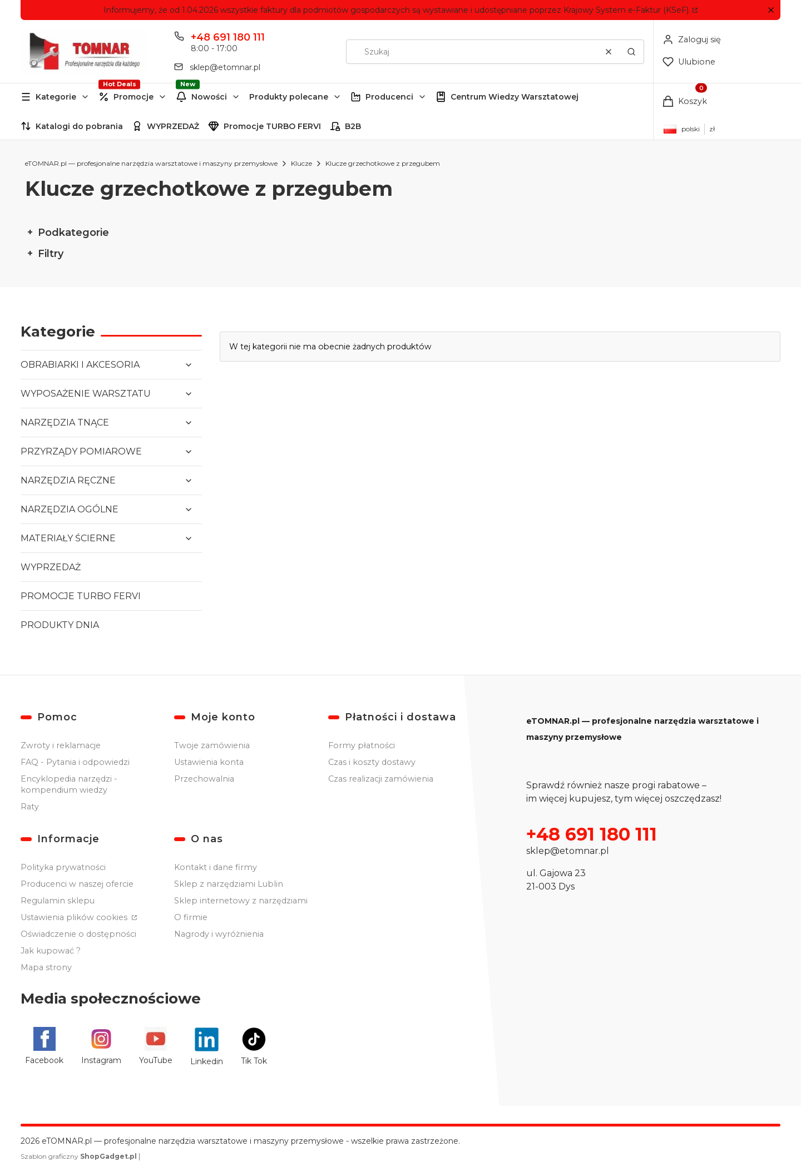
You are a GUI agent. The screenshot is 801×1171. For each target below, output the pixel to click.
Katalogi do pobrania (79, 126)
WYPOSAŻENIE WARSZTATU (86, 393)
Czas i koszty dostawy (372, 762)
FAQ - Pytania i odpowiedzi (75, 762)
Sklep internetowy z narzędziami (241, 901)
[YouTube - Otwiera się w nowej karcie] (156, 1046)
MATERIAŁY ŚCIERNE (68, 538)
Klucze (301, 163)
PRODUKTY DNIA (60, 625)
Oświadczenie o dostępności (78, 934)
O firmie (190, 917)
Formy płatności (361, 745)
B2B (353, 126)
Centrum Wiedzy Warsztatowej (514, 97)
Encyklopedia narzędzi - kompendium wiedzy (69, 784)
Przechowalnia (204, 779)
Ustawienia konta (209, 762)
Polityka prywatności (63, 867)
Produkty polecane (288, 97)
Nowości (209, 97)
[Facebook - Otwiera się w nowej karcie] (44, 1046)
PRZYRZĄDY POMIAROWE (81, 451)
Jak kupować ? (51, 951)
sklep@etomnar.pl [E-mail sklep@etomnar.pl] (225, 67)
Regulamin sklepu (58, 901)
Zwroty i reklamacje (61, 745)
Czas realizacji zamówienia (380, 779)
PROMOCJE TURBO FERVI (81, 596)
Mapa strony (46, 967)
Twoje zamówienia (212, 745)
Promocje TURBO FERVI (272, 126)
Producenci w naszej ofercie (77, 884)
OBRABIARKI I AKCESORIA (80, 364)
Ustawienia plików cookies (75, 917)
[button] (770, 10)
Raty (30, 807)
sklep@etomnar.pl (567, 851)
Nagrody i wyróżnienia (219, 934)
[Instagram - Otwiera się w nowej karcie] (101, 1046)
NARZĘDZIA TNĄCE (65, 422)
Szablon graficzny (80, 1156)
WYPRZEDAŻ (173, 126)
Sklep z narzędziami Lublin (228, 884)
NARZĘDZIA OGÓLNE (69, 509)
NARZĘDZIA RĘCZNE (68, 480)
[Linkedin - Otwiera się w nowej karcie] (207, 1046)
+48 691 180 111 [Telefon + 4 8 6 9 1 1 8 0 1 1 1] (228, 37)
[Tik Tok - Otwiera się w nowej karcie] (253, 1046)
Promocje (133, 97)
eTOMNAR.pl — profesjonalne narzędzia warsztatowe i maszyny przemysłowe (151, 163)
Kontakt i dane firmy (215, 867)
